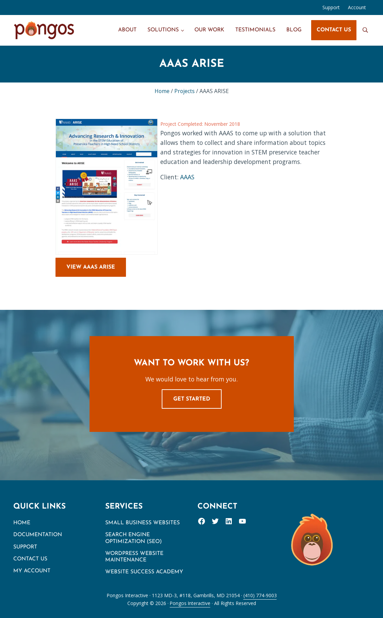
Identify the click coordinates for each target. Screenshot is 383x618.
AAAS (187, 177)
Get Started (191, 399)
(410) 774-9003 (260, 595)
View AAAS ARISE (90, 267)
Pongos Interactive (190, 603)
